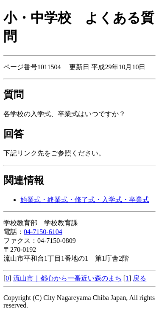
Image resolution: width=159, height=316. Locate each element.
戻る (139, 278)
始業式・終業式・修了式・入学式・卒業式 (84, 199)
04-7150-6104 (43, 231)
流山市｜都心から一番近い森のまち (67, 278)
